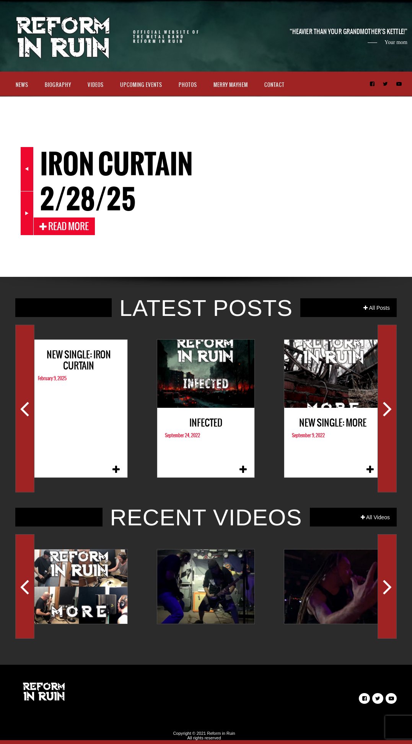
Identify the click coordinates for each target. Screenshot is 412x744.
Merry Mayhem (230, 84)
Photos (188, 84)
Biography (58, 84)
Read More (64, 226)
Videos (96, 84)
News (22, 84)
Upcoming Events (141, 84)
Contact (274, 84)
